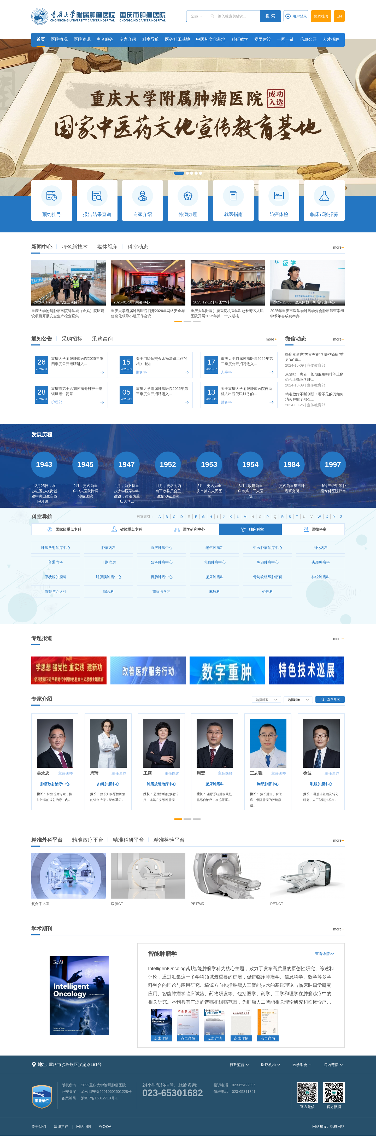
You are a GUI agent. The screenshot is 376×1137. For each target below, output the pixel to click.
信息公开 (308, 39)
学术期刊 (41, 928)
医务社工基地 (177, 39)
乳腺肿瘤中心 (321, 784)
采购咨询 (102, 338)
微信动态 (295, 338)
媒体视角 (107, 246)
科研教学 (240, 39)
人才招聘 (331, 39)
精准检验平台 (169, 839)
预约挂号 (321, 16)
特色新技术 (75, 246)
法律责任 (61, 1126)
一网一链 (285, 39)
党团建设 (262, 39)
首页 (41, 39)
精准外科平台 (47, 839)
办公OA (105, 1126)
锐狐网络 (337, 1126)
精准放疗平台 (87, 839)
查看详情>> (324, 954)
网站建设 (319, 1126)
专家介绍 (127, 39)
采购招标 (72, 338)
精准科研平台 (128, 839)
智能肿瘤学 (162, 954)
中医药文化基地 (210, 39)
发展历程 (41, 434)
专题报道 (41, 638)
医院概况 (59, 39)
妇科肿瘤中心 (108, 784)
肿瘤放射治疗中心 (54, 784)
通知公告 (41, 338)
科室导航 (150, 39)
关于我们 (38, 1126)
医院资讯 (82, 39)
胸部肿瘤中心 (268, 784)
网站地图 (83, 1126)
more (339, 247)
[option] (68, 291)
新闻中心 (41, 246)
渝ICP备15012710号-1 (99, 1098)
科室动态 (137, 246)
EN (339, 16)
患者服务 (105, 39)
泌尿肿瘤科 (214, 784)
